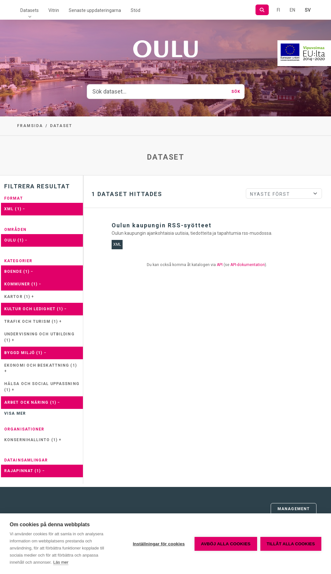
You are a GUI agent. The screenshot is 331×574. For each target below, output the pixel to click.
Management (293, 509)
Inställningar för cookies (159, 543)
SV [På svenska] (308, 10)
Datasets (29, 10)
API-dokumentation (247, 264)
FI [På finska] (278, 10)
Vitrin (53, 10)
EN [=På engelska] (292, 10)
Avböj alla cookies (226, 543)
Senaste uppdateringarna (95, 10)
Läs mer (60, 562)
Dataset (61, 126)
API (220, 264)
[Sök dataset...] (157, 91)
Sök (235, 91)
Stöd (135, 10)
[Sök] (262, 10)
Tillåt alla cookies (291, 543)
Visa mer (15, 413)
